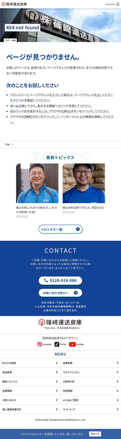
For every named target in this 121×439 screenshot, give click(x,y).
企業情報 (7, 389)
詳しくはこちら (74, 434)
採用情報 (67, 389)
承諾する (95, 434)
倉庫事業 (67, 361)
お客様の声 (68, 380)
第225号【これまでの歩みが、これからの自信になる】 (36, 209)
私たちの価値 (9, 361)
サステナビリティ (71, 371)
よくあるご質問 (70, 399)
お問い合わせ (9, 399)
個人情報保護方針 (11, 408)
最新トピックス (9, 380)
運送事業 (7, 371)
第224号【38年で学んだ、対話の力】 (83, 207)
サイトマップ (69, 408)
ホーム (14, 106)
